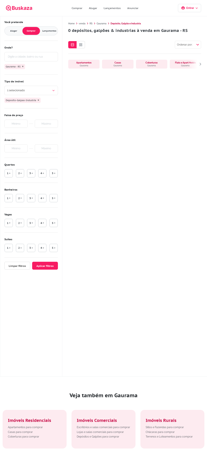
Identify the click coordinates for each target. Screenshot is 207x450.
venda (82, 23)
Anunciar (132, 8)
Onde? (8, 47)
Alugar (93, 8)
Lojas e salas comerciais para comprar (100, 432)
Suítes (8, 239)
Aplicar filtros (45, 266)
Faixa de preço (13, 115)
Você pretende (13, 22)
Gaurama (101, 23)
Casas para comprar (20, 432)
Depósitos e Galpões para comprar (98, 436)
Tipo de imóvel (14, 81)
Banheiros (10, 189)
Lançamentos (112, 8)
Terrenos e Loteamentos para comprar (169, 436)
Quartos (9, 164)
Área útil (9, 139)
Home (71, 23)
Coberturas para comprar (23, 436)
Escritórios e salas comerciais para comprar (103, 427)
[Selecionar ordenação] (188, 45)
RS (91, 23)
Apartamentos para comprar (25, 427)
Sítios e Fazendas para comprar (165, 427)
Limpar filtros (17, 266)
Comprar (77, 8)
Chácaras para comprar (160, 432)
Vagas (8, 214)
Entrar (189, 8)
